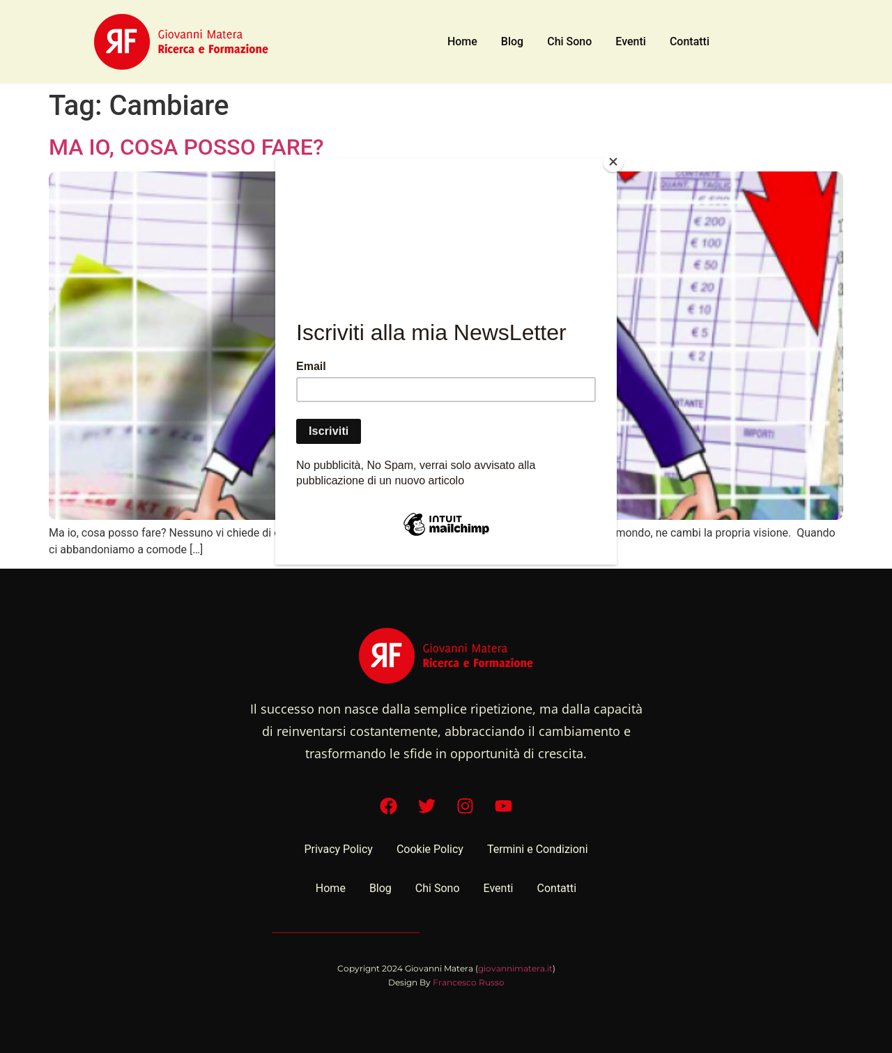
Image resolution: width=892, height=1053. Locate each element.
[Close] (613, 161)
